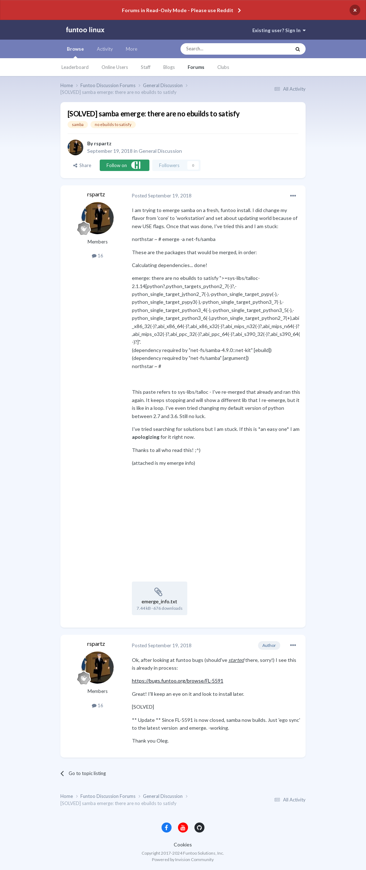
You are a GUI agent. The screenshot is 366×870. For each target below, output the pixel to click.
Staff (145, 67)
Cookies (183, 844)
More (131, 49)
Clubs (223, 67)
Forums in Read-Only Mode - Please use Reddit (177, 10)
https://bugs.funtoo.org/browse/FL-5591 (177, 681)
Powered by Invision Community (183, 859)
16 (97, 255)
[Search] (221, 49)
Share (82, 165)
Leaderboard (75, 67)
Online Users (115, 67)
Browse (75, 52)
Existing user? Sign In (279, 30)
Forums (196, 67)
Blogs (169, 67)
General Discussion (160, 151)
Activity (105, 49)
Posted (162, 195)
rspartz (103, 143)
